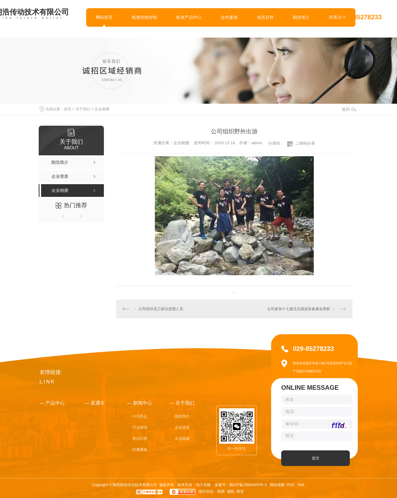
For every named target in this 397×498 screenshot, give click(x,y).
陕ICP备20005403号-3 (248, 485)
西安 (240, 491)
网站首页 (104, 17)
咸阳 (230, 491)
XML (301, 485)
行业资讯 (140, 427)
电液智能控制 (144, 17)
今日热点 (140, 416)
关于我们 (83, 109)
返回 (349, 109)
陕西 (221, 491)
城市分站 (205, 491)
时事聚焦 (140, 449)
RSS (291, 485)
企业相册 (102, 109)
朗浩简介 (301, 17)
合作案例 (229, 17)
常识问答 (140, 438)
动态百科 (265, 17)
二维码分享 (305, 143)
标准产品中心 (189, 17)
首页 (67, 109)
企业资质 (182, 427)
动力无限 (203, 485)
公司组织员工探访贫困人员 (161, 309)
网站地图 (277, 485)
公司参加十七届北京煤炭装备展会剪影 (298, 309)
